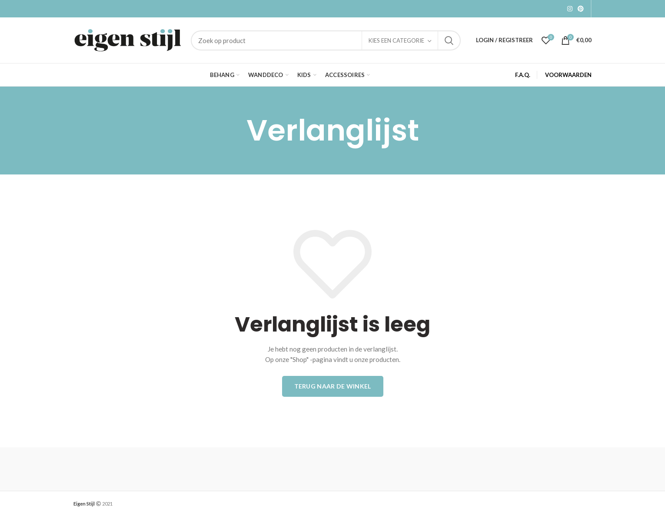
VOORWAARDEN (568, 74)
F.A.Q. (522, 74)
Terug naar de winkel (332, 386)
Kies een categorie (396, 40)
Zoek (449, 40)
